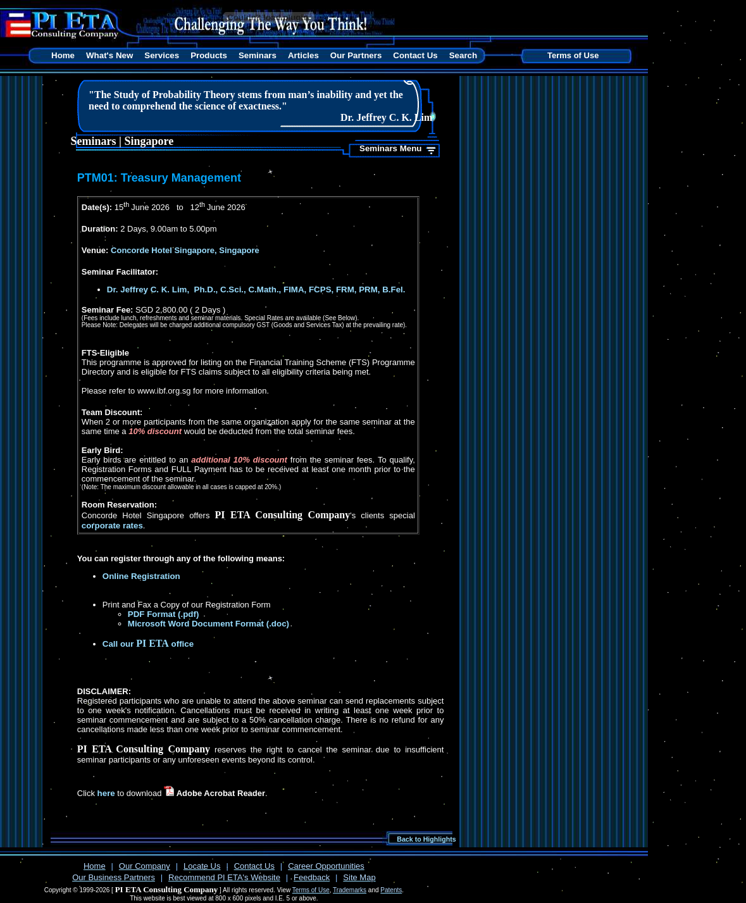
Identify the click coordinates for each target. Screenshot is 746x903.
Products (208, 55)
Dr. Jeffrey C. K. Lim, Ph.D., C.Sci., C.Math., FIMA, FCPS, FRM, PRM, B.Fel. (256, 289)
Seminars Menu (390, 148)
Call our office (148, 644)
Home (63, 55)
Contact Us (415, 55)
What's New (109, 55)
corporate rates (112, 525)
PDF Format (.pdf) (163, 614)
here (106, 793)
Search (463, 55)
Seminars (258, 55)
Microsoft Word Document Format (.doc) (208, 623)
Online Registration (141, 576)
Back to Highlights (426, 839)
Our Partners (356, 55)
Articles (303, 55)
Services (161, 55)
